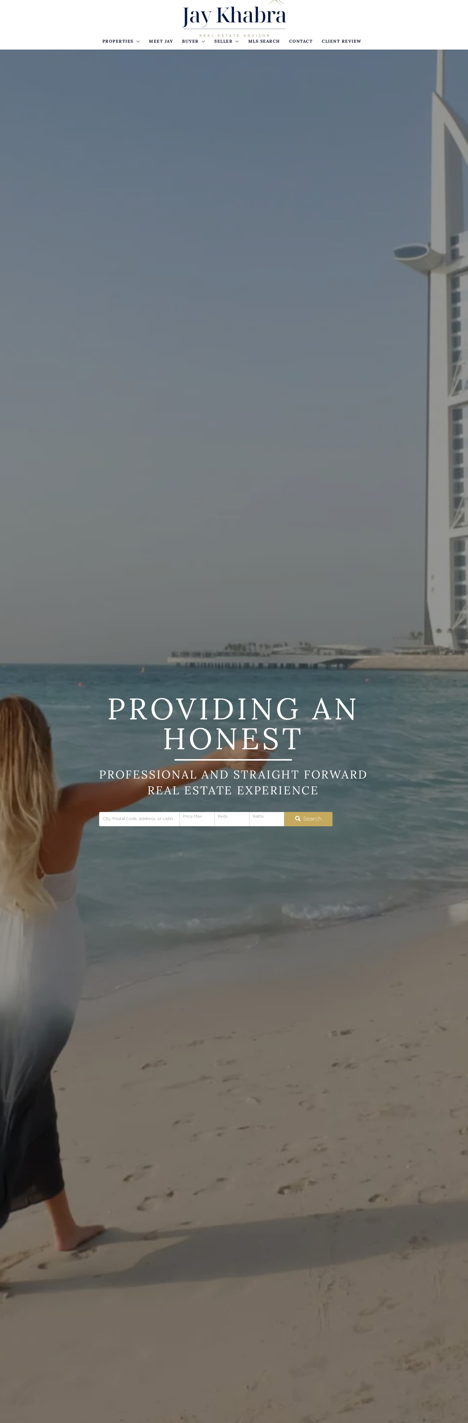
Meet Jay (161, 41)
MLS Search (264, 41)
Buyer (190, 41)
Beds (223, 817)
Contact (301, 41)
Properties (117, 41)
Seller (223, 41)
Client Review (341, 41)
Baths (258, 817)
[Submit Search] (308, 819)
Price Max (192, 817)
